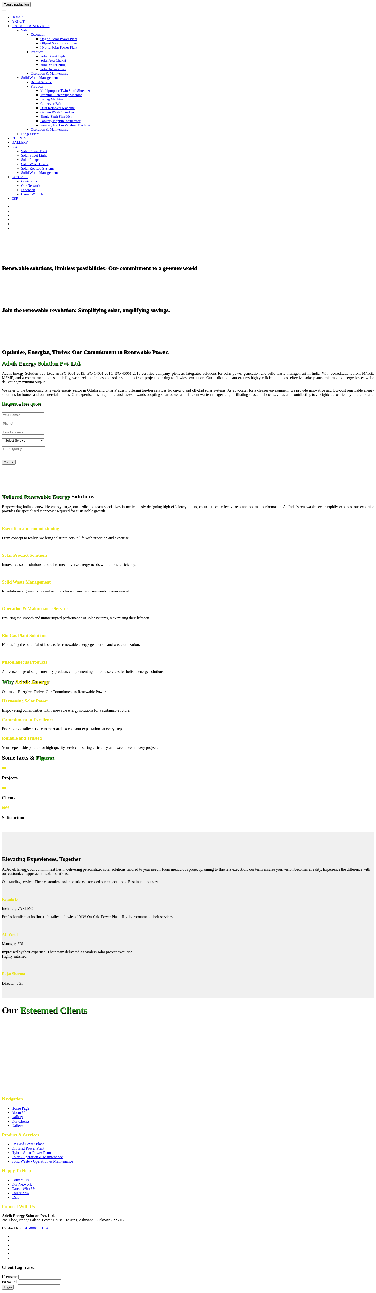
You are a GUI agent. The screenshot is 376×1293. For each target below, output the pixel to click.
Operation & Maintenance (49, 73)
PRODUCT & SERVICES (31, 26)
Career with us (32, 194)
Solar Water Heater (34, 164)
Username (10, 1278)
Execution (38, 34)
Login (8, 1288)
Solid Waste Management (39, 78)
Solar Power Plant (34, 151)
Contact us (29, 181)
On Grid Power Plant (28, 1145)
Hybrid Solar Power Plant (58, 47)
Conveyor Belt (50, 103)
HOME (17, 17)
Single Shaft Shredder (56, 116)
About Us (19, 1114)
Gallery (17, 1118)
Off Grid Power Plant (28, 1150)
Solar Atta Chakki (53, 60)
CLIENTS (19, 138)
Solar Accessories (53, 69)
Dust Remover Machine (57, 108)
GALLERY (20, 142)
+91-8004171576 (36, 1230)
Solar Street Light (53, 56)
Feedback (28, 190)
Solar (25, 30)
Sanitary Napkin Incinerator (60, 121)
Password (9, 1283)
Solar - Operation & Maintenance (37, 1158)
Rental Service (41, 82)
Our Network (30, 185)
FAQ (15, 147)
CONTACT (20, 177)
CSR (15, 198)
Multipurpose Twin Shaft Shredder (65, 91)
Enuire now (20, 1194)
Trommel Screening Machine (61, 95)
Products (37, 52)
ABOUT (18, 21)
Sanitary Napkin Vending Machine (65, 125)
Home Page (20, 1110)
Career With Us (23, 1190)
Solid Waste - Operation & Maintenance (42, 1163)
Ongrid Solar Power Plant (58, 39)
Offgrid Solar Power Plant (59, 43)
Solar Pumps (30, 160)
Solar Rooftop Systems (37, 168)
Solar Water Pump (53, 65)
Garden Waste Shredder (57, 112)
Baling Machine (51, 99)
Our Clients (20, 1123)
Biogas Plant (30, 134)
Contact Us (20, 1181)
